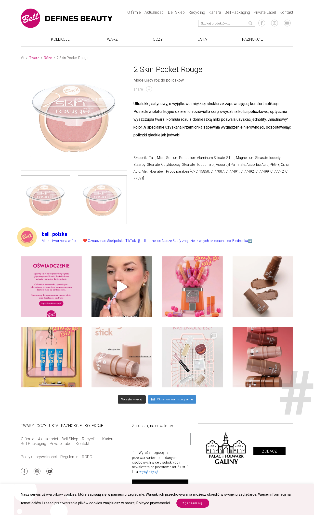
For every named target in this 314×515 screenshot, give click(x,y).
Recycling (196, 12)
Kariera (215, 12)
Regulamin (69, 457)
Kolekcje (60, 39)
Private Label (265, 12)
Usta (202, 39)
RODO (87, 457)
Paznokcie (252, 39)
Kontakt (286, 12)
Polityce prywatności (153, 503)
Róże (48, 58)
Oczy (158, 39)
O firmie (134, 12)
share (142, 89)
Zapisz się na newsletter (152, 425)
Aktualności (154, 12)
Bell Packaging (237, 12)
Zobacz (269, 451)
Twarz (111, 39)
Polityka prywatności (39, 457)
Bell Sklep (176, 12)
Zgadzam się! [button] (192, 503)
